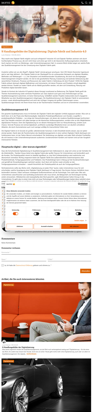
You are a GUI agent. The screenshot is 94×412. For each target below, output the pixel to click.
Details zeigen (79, 220)
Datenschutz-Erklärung (24, 265)
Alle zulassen (74, 226)
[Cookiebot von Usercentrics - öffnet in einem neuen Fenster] (79, 184)
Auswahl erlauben (47, 226)
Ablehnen (20, 226)
